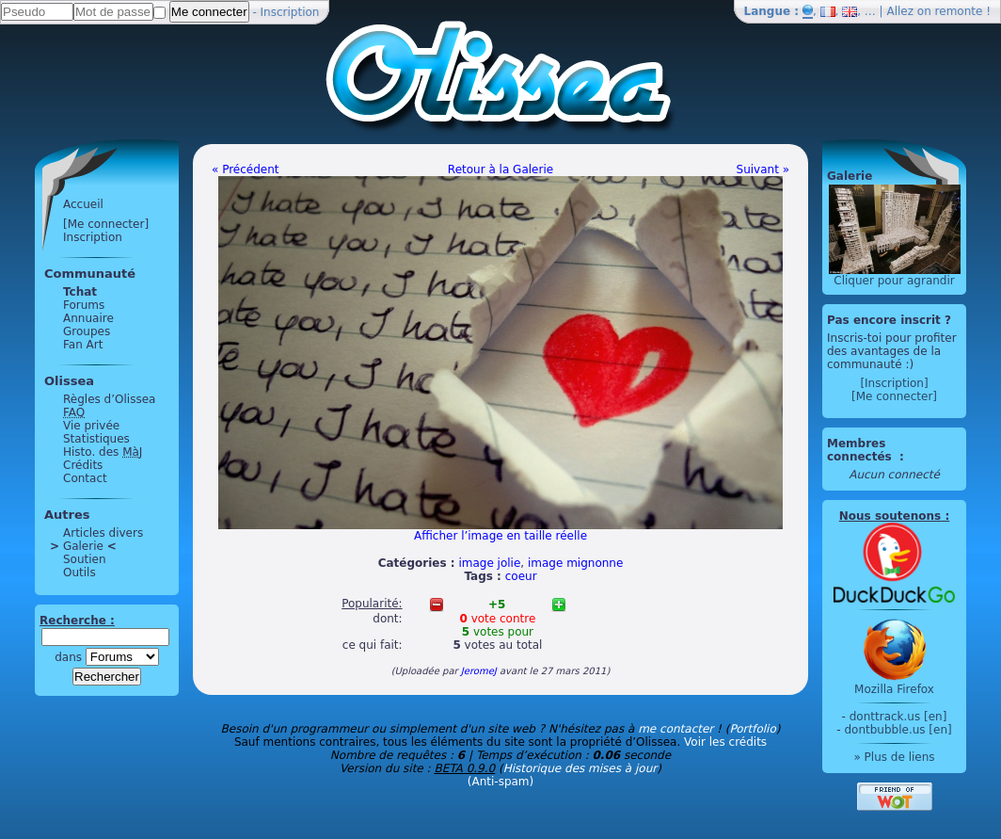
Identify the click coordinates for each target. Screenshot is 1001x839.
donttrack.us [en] (898, 716)
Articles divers (103, 533)
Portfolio (752, 728)
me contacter (675, 728)
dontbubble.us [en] (897, 729)
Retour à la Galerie (500, 169)
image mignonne (575, 563)
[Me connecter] (106, 224)
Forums (83, 305)
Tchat (80, 291)
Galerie (83, 546)
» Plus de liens (893, 757)
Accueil (83, 204)
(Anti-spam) (500, 781)
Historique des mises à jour (580, 768)
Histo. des (102, 452)
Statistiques (96, 438)
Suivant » (763, 169)
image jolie (489, 563)
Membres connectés (861, 450)
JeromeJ (479, 671)
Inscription (290, 12)
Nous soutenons (890, 516)
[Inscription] (894, 383)
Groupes (86, 331)
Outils (79, 572)
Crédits (83, 465)
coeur (521, 576)
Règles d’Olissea (109, 399)
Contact (85, 478)
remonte (959, 11)
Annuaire (88, 318)
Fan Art (83, 344)
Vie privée (91, 425)
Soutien (84, 559)
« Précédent (245, 169)
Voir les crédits (725, 742)
